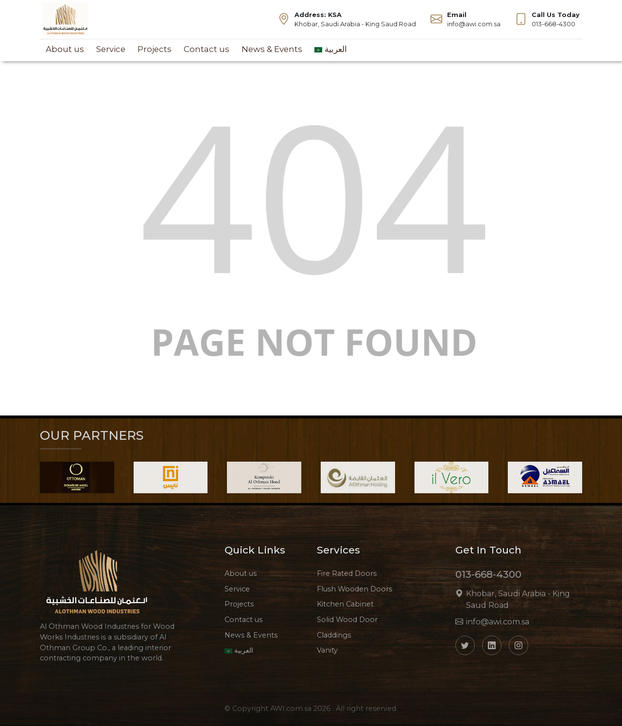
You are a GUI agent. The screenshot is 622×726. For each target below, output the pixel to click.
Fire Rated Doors (347, 573)
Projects (155, 49)
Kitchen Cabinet (345, 604)
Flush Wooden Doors (354, 589)
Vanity (327, 650)
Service (110, 49)
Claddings (334, 635)
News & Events (272, 49)
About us (65, 49)
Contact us (206, 49)
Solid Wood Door (347, 619)
